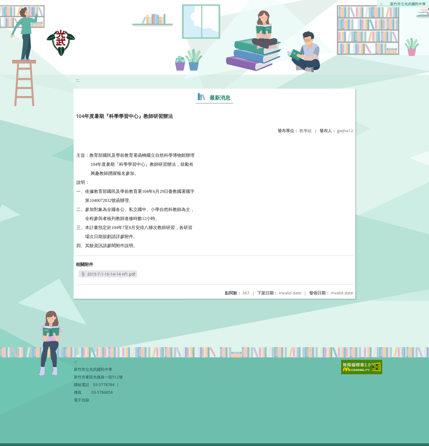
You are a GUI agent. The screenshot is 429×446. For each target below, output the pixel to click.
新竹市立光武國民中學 (408, 3)
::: (381, 3)
